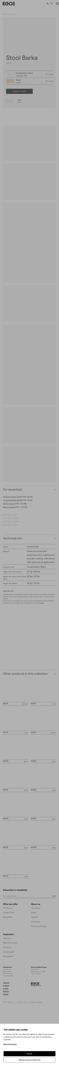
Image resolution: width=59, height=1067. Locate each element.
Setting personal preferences (29, 1060)
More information (10, 1044)
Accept (29, 1054)
